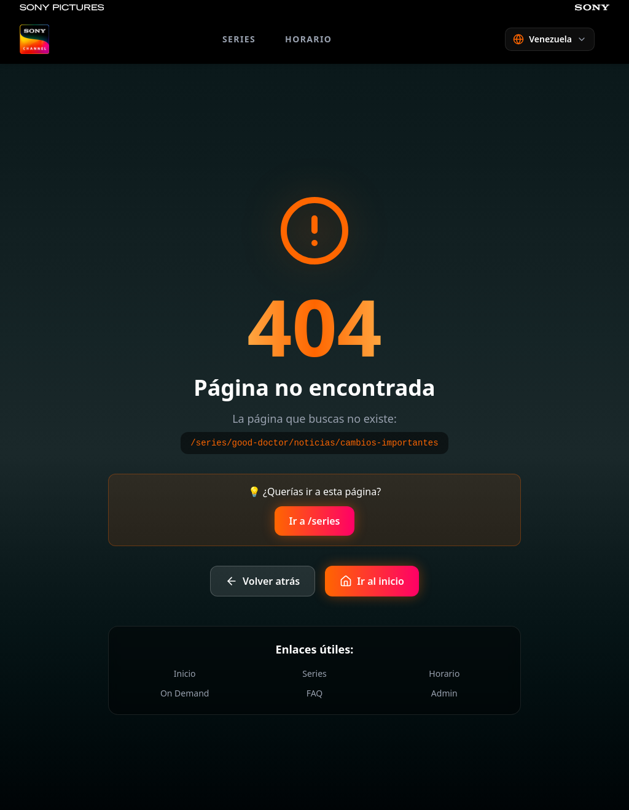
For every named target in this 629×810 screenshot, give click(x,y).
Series (314, 673)
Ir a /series (314, 521)
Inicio (185, 673)
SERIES (239, 39)
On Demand (184, 693)
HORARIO (308, 39)
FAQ (315, 693)
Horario (444, 673)
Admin (444, 693)
